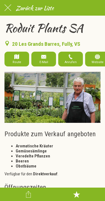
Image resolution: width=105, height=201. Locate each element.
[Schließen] (7, 7)
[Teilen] (28, 194)
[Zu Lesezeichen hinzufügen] (76, 194)
